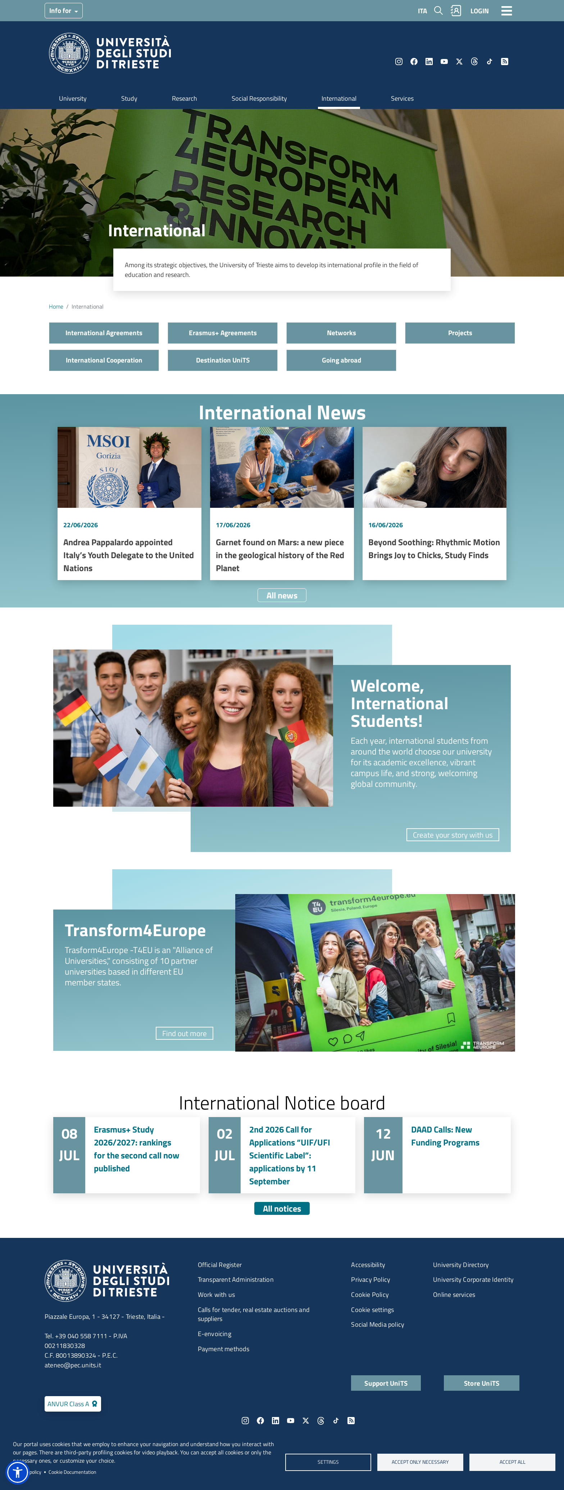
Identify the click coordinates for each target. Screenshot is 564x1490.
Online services (454, 1294)
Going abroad (341, 360)
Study (129, 98)
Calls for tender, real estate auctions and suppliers (254, 1314)
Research (184, 98)
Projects (460, 332)
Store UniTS (481, 1383)
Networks (341, 332)
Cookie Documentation (72, 1472)
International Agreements (103, 332)
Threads (474, 61)
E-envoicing (214, 1334)
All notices (282, 1208)
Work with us (216, 1294)
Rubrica (456, 10)
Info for (61, 10)
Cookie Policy (370, 1294)
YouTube (444, 61)
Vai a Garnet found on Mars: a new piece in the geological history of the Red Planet (282, 503)
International (339, 98)
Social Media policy (377, 1324)
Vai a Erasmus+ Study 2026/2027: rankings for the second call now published (126, 1155)
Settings (328, 1462)
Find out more (184, 1033)
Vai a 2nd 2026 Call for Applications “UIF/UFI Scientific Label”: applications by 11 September (282, 1155)
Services (402, 98)
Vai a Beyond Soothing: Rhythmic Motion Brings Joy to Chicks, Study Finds (434, 503)
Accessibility (368, 1265)
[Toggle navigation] (507, 10)
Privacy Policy (370, 1279)
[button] (17, 1472)
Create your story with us (453, 834)
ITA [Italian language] (422, 10)
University (73, 98)
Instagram (399, 61)
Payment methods (224, 1349)
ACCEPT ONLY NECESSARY (420, 1462)
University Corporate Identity (473, 1279)
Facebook (414, 61)
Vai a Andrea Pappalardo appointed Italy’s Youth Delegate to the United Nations (129, 503)
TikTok (489, 61)
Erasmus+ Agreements (223, 332)
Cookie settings (372, 1309)
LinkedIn (429, 61)
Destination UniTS (223, 360)
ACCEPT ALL (512, 1462)
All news (282, 595)
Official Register (220, 1265)
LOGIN (479, 10)
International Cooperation (104, 360)
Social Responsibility (259, 98)
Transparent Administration (236, 1279)
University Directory (461, 1265)
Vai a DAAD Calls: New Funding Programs (437, 1155)
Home (56, 306)
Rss (504, 61)
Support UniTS (386, 1383)
